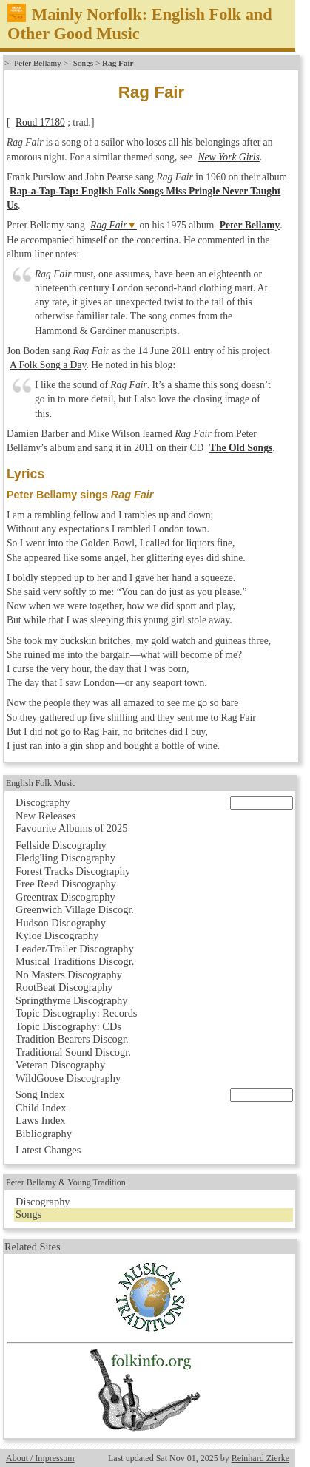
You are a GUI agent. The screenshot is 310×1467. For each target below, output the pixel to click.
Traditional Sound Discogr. (73, 1052)
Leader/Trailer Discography (75, 949)
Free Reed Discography (66, 884)
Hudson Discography (61, 923)
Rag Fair (108, 225)
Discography (43, 802)
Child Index (41, 1108)
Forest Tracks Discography (73, 871)
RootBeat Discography (64, 987)
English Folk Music (41, 783)
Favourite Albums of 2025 (72, 828)
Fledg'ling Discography (65, 858)
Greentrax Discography (65, 897)
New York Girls (228, 157)
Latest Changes (48, 1150)
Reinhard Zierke (260, 1458)
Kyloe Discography (57, 935)
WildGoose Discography (68, 1078)
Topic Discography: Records (76, 1013)
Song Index (40, 1094)
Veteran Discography (60, 1065)
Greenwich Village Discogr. (75, 909)
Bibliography (44, 1133)
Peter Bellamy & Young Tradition (66, 1182)
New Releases (45, 815)
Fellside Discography (61, 845)
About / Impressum (40, 1458)
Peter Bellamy (37, 62)
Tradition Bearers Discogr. (72, 1039)
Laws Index (41, 1120)
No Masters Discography (69, 974)
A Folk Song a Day (48, 364)
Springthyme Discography (71, 1000)
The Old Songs (240, 447)
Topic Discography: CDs (68, 1026)
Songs (83, 62)
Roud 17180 (40, 122)
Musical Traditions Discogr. (75, 961)
